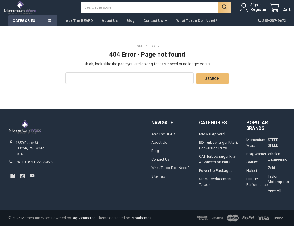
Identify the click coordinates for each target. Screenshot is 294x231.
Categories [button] (24, 26)
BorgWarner (256, 159)
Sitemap (158, 181)
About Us (110, 26)
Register (253, 12)
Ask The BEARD (79, 26)
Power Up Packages (215, 175)
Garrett (252, 167)
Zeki (271, 173)
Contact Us (155, 26)
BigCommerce (83, 223)
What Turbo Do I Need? (196, 26)
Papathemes (141, 223)
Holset (251, 176)
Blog (130, 26)
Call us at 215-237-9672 (35, 167)
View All (274, 195)
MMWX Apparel (212, 139)
